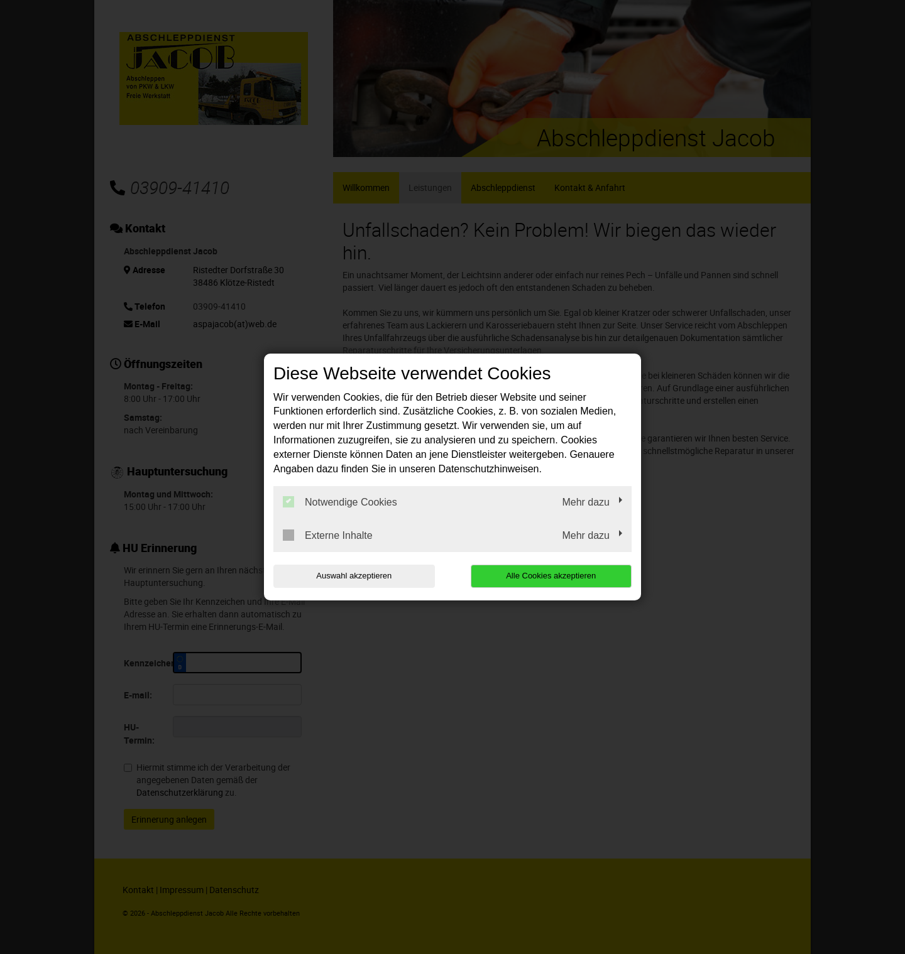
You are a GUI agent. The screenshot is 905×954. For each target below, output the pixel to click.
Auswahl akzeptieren (354, 575)
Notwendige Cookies (340, 501)
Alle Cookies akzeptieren (551, 575)
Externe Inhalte (328, 535)
